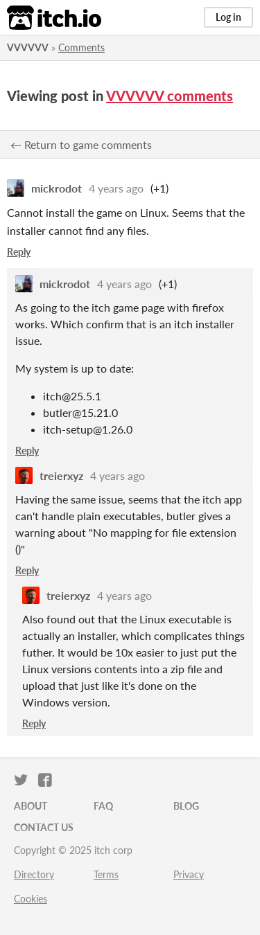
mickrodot (56, 188)
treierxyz (61, 475)
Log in (228, 17)
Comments (81, 47)
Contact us (43, 827)
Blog (186, 806)
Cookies (30, 899)
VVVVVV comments (169, 95)
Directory (34, 874)
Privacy (188, 874)
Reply (19, 252)
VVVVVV (28, 47)
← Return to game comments (81, 144)
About (30, 806)
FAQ (103, 806)
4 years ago (116, 188)
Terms (106, 874)
